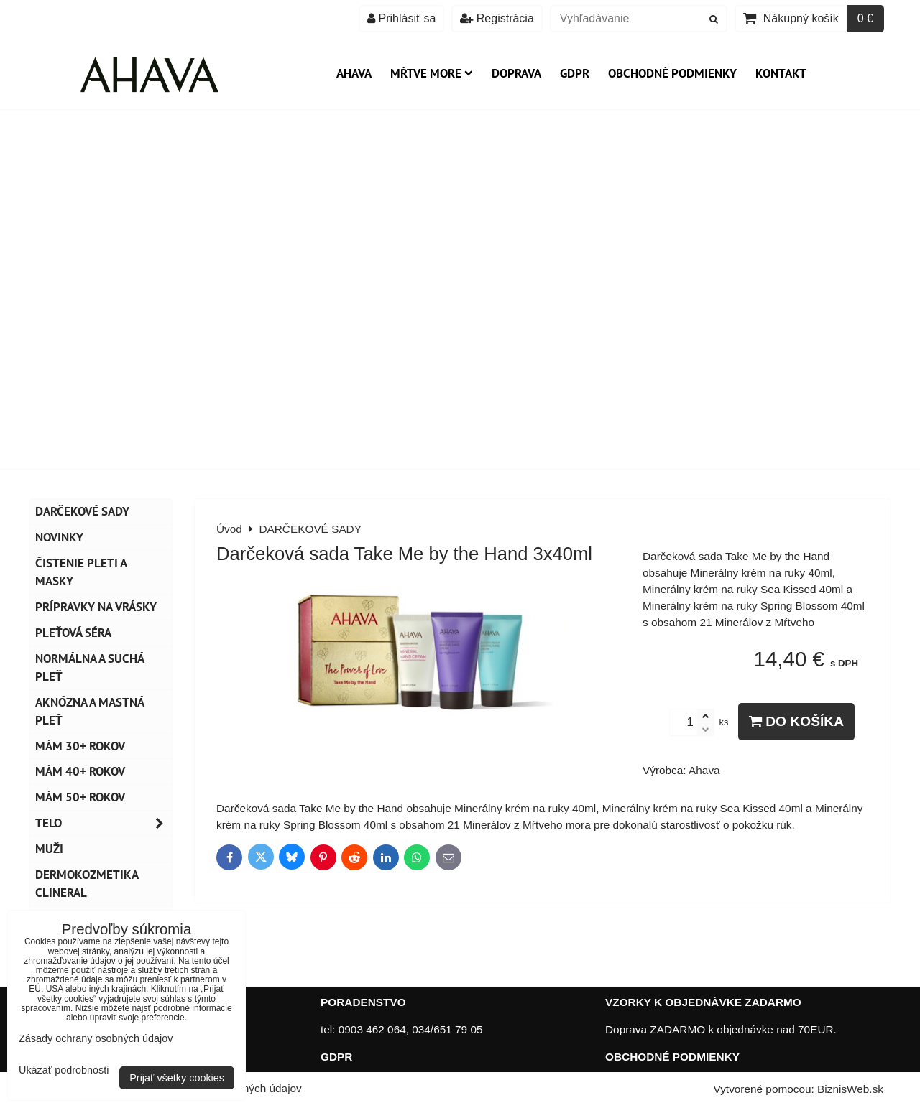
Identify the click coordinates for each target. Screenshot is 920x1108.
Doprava (516, 73)
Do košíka (796, 721)
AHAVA (354, 73)
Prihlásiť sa (401, 18)
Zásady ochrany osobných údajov (95, 1038)
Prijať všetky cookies (176, 1078)
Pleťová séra (73, 633)
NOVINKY (59, 537)
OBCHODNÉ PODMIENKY (672, 1057)
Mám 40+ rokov (80, 771)
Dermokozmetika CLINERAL (87, 883)
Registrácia (496, 18)
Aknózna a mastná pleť (89, 711)
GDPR (574, 73)
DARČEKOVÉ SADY (82, 511)
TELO (103, 823)
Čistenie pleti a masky (81, 572)
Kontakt (780, 73)
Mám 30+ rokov (80, 746)
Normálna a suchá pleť (89, 667)
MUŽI (49, 849)
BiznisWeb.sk (850, 1089)
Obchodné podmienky (672, 73)
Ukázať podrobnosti (64, 1070)
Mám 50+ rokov (80, 797)
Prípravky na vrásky (96, 607)
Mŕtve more (431, 73)
